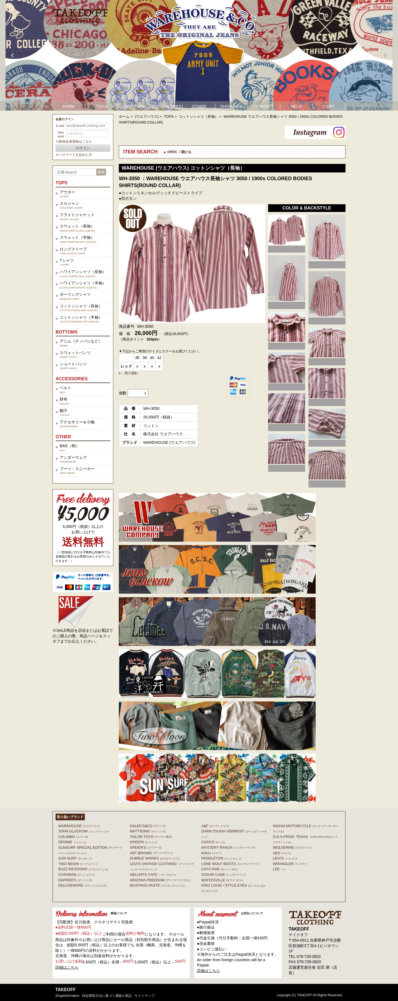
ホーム (124, 116)
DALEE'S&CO (148, 826)
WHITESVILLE (222, 880)
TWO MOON (77, 864)
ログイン (83, 148)
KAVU (211, 853)
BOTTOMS (134, 106)
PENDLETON (221, 858)
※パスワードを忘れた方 (74, 155)
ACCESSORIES (166, 106)
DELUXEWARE (82, 885)
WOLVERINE (292, 847)
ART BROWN (151, 853)
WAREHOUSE (79, 826)
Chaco (213, 842)
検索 (101, 172)
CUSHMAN (76, 874)
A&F (215, 826)
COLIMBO (73, 837)
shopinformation (67, 996)
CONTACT (264, 106)
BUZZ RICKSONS (83, 869)
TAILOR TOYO (151, 837)
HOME (69, 106)
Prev (12, 55)
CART (329, 106)
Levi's (285, 858)
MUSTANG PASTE (157, 885)
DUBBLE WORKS (154, 858)
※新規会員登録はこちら (74, 141)
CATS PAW (219, 869)
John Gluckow (83, 831)
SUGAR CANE (223, 874)
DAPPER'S (75, 880)
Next (385, 55)
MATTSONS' (148, 831)
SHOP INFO (231, 106)
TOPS (101, 106)
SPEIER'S (146, 847)
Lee (279, 869)
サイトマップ (145, 996)
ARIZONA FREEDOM (160, 880)
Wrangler (290, 864)
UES (282, 853)
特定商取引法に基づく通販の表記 (107, 996)
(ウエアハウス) (147, 116)
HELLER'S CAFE (153, 874)
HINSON (143, 842)
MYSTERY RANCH (228, 847)
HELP (296, 106)
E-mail (60, 125)
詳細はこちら (66, 967)
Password (60, 134)
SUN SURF (75, 858)
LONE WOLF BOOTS (230, 864)
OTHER (199, 106)
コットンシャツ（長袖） (198, 116)
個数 (123, 393)
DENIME (72, 842)
